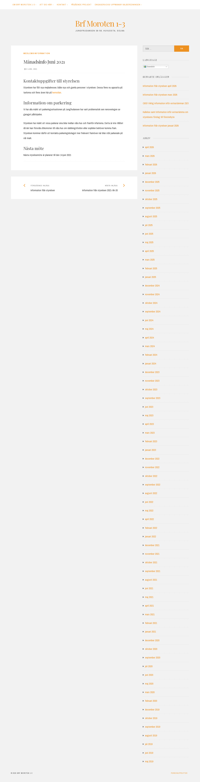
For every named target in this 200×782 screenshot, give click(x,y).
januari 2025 (150, 277)
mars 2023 (150, 432)
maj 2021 (149, 597)
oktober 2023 (151, 389)
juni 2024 (149, 320)
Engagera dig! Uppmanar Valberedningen (117, 4)
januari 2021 (150, 631)
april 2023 (149, 424)
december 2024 (152, 285)
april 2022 (149, 519)
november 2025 (152, 190)
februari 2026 (151, 164)
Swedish (149, 66)
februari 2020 (151, 700)
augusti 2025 (151, 216)
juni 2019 (149, 753)
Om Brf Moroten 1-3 (23, 4)
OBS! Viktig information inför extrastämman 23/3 (165, 103)
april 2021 (149, 605)
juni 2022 (149, 502)
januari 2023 (150, 450)
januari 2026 (150, 173)
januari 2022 (150, 536)
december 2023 (152, 372)
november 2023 (152, 380)
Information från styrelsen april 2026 (159, 86)
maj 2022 (149, 510)
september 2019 (152, 726)
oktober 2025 (151, 199)
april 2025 (149, 251)
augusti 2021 (151, 579)
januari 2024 (150, 363)
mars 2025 (150, 259)
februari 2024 (151, 354)
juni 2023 (149, 406)
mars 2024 (150, 346)
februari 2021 (151, 623)
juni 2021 (149, 588)
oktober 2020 (151, 649)
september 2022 (152, 484)
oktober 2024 (151, 303)
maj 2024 (149, 329)
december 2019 (152, 709)
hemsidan (56, 92)
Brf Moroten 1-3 (100, 23)
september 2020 (152, 657)
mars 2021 (150, 614)
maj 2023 (149, 415)
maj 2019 (149, 761)
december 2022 (152, 458)
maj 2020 (149, 683)
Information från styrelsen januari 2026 (161, 125)
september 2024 (152, 311)
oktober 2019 (151, 718)
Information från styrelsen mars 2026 (160, 94)
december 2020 (152, 640)
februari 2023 (151, 441)
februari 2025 (151, 268)
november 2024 (152, 294)
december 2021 (152, 545)
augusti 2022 (151, 493)
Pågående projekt (81, 4)
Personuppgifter (179, 773)
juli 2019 (148, 744)
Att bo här (46, 4)
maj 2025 (149, 242)
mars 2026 (150, 156)
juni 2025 (149, 233)
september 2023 (152, 398)
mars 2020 (150, 692)
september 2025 (152, 207)
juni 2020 (149, 675)
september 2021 (152, 571)
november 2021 (152, 553)
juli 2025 (148, 225)
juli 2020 (148, 666)
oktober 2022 (151, 476)
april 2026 (149, 147)
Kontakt (61, 4)
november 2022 (152, 467)
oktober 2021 (151, 562)
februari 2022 (151, 528)
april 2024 (149, 337)
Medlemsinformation (36, 53)
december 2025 (152, 182)
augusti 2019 (151, 735)
